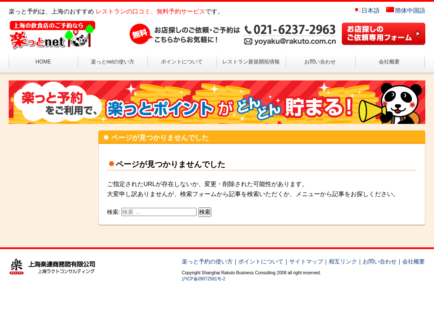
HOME (43, 62)
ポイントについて (182, 62)
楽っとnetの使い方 (113, 62)
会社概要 (389, 62)
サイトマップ (306, 261)
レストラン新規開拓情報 (251, 62)
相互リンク (343, 261)
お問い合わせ (320, 62)
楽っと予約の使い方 (207, 261)
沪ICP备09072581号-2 (203, 278)
